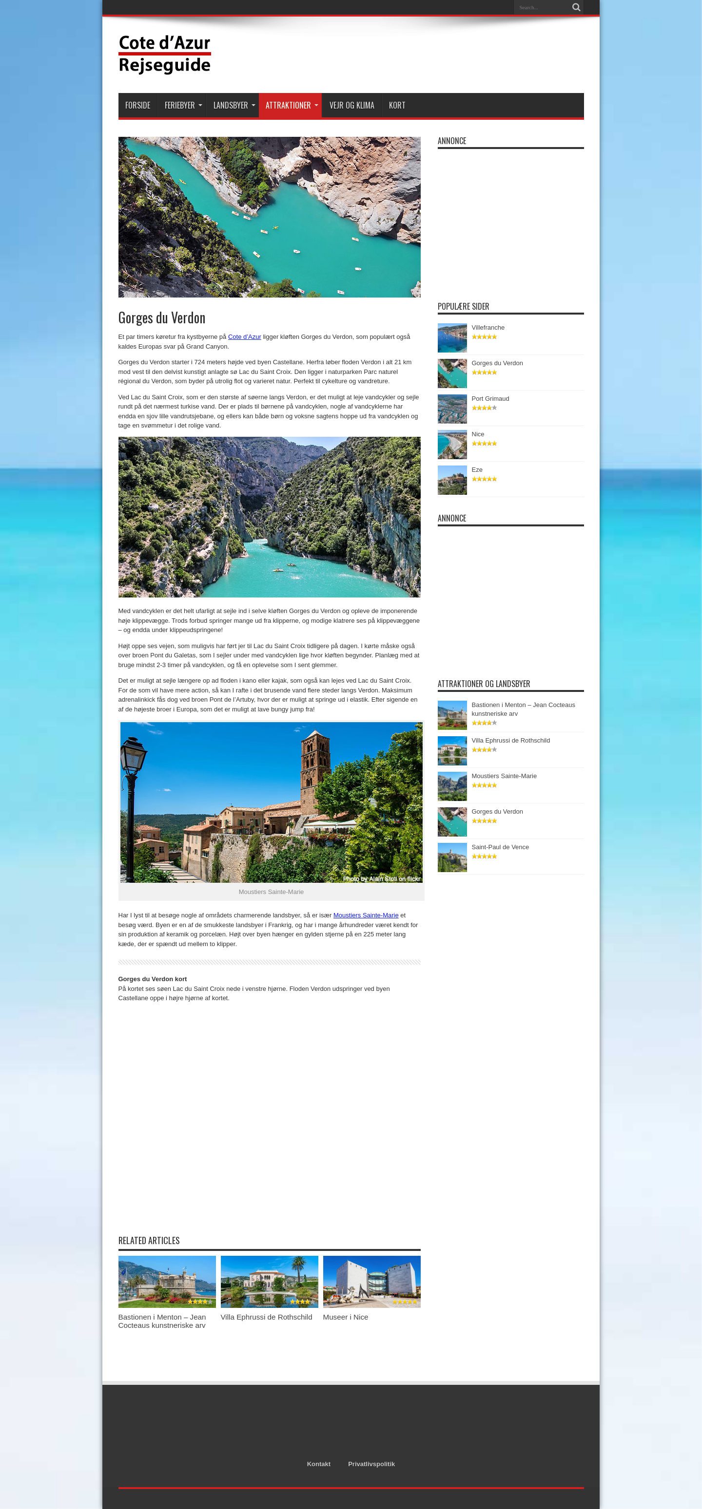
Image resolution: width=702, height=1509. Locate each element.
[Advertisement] (406, 54)
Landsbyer (234, 105)
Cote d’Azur (244, 336)
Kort (397, 105)
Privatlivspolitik (371, 1464)
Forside (137, 105)
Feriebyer (183, 105)
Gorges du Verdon (498, 363)
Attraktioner (292, 105)
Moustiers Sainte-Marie (366, 915)
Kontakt (319, 1464)
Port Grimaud (490, 398)
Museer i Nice (346, 1317)
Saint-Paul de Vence (500, 847)
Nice (478, 434)
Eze (477, 469)
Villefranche (488, 327)
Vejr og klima (352, 105)
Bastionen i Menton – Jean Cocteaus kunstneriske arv (162, 1321)
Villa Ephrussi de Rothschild (266, 1317)
